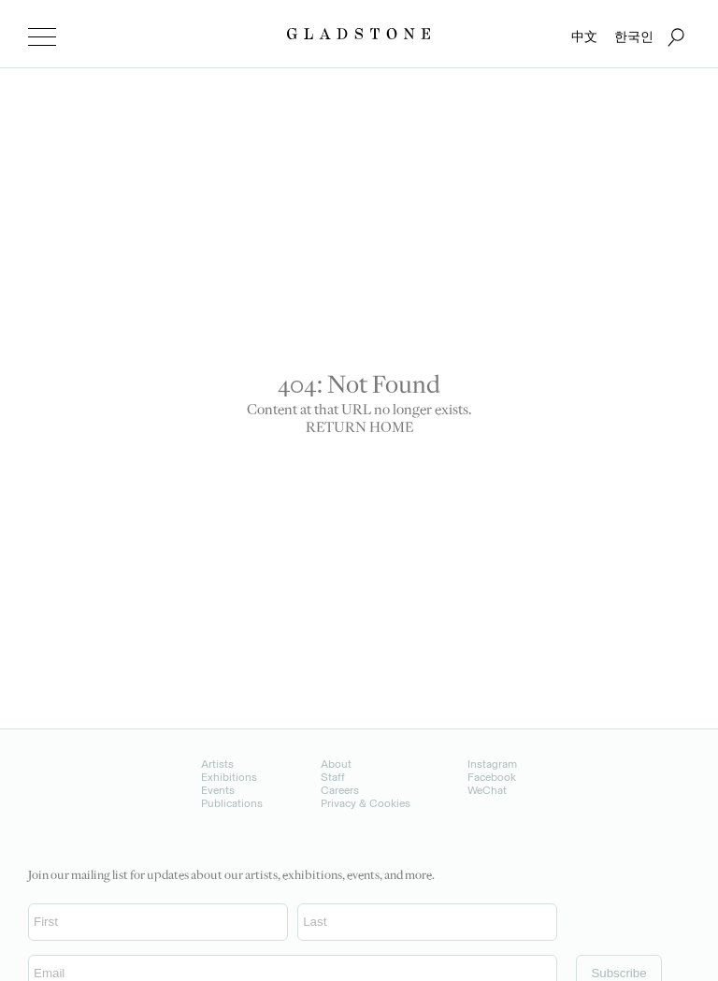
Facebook (491, 777)
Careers (340, 790)
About (336, 764)
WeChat (487, 790)
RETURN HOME (359, 429)
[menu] (42, 37)
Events (218, 790)
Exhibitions (229, 777)
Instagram (492, 764)
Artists (217, 764)
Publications (232, 803)
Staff (333, 777)
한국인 (633, 37)
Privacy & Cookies (365, 803)
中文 (584, 37)
